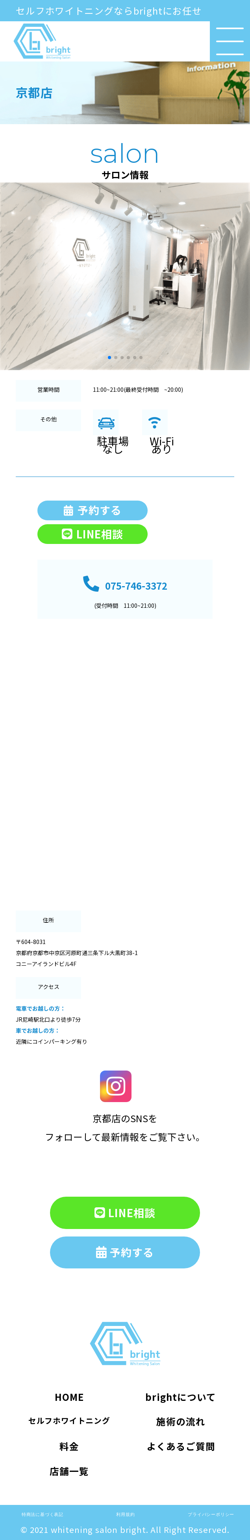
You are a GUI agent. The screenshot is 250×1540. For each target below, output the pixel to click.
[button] (9, 276)
